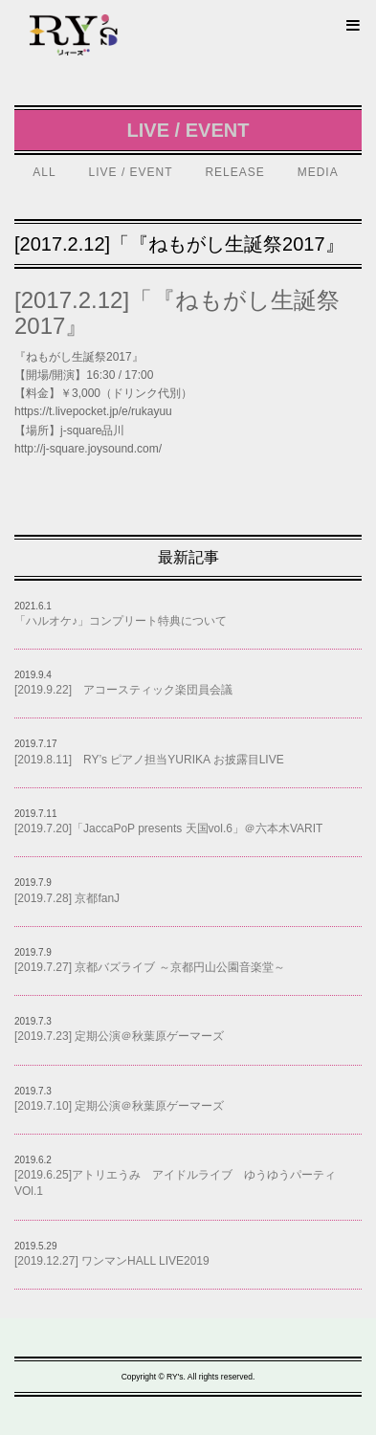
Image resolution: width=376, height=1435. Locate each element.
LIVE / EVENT (131, 172)
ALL (44, 172)
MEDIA (318, 172)
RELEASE (234, 172)
